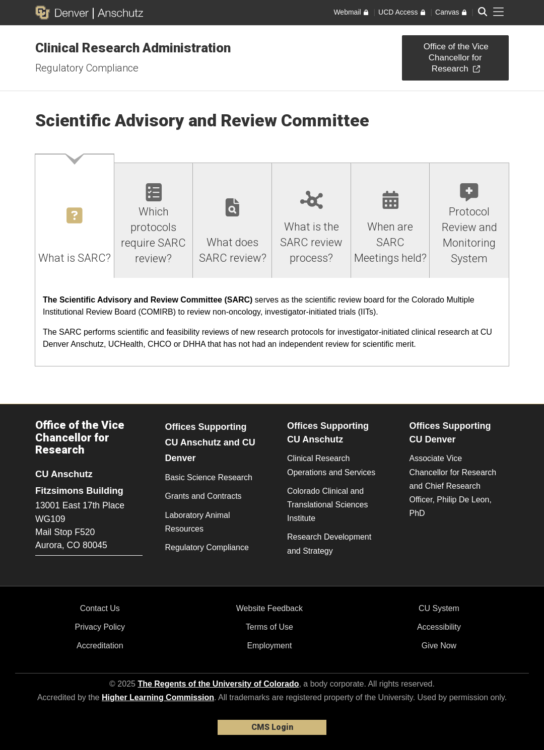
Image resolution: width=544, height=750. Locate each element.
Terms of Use (269, 627)
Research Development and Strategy (329, 544)
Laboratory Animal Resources (197, 522)
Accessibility (439, 627)
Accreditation (100, 645)
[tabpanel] (272, 322)
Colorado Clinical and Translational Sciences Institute (327, 504)
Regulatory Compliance (87, 68)
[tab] (74, 216)
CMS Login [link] (272, 727)
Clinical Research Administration (133, 47)
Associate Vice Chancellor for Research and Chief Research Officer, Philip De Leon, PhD (453, 485)
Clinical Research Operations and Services (331, 465)
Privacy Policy (100, 627)
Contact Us (100, 608)
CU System (439, 608)
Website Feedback (269, 608)
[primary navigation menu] (499, 12)
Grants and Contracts (203, 496)
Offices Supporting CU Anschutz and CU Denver (210, 442)
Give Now (439, 645)
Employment (269, 645)
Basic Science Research (208, 477)
